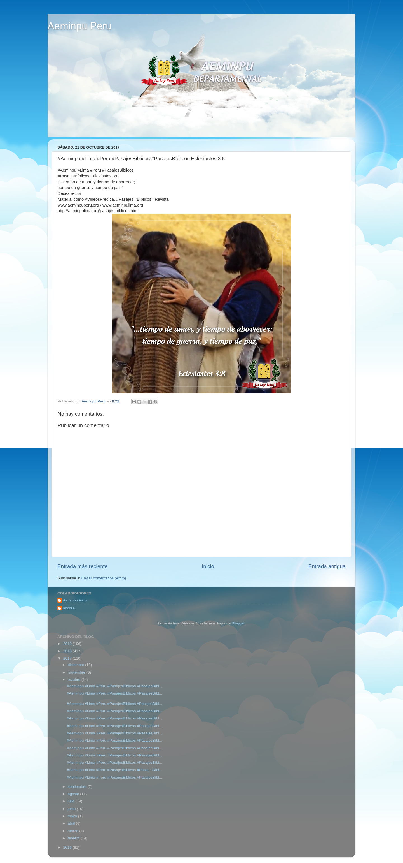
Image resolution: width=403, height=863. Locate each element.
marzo (73, 831)
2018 (68, 651)
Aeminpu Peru (79, 26)
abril (72, 823)
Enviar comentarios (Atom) (103, 578)
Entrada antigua (327, 566)
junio (72, 809)
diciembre (76, 665)
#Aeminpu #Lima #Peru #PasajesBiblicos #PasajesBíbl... (114, 686)
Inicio (208, 566)
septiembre (78, 787)
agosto (74, 794)
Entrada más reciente (82, 566)
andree (69, 608)
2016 (68, 847)
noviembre (77, 672)
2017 (68, 658)
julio (72, 801)
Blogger (238, 623)
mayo (73, 816)
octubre (74, 679)
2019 (68, 644)
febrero (74, 838)
